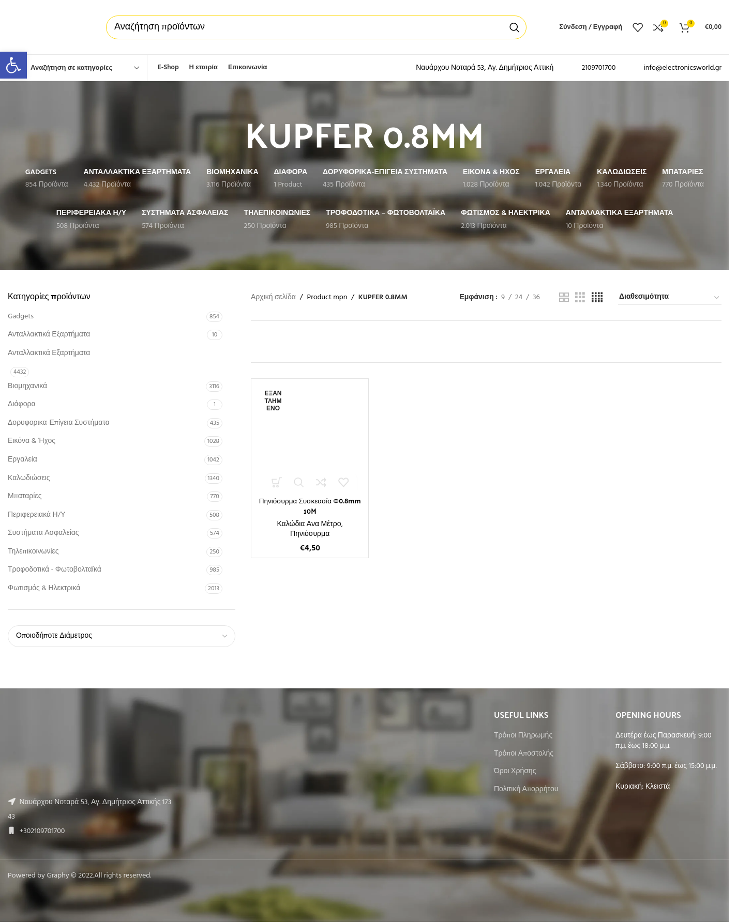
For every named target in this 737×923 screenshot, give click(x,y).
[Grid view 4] (597, 298)
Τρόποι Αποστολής (523, 754)
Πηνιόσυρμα (309, 534)
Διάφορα (21, 404)
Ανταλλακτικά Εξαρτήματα (49, 335)
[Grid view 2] (564, 298)
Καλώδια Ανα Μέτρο (309, 524)
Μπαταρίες (24, 496)
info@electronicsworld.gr (682, 68)
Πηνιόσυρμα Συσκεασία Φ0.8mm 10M (310, 505)
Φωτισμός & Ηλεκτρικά (44, 588)
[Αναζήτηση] (316, 27)
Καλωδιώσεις (29, 478)
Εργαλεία (22, 460)
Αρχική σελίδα (273, 297)
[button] (13, 65)
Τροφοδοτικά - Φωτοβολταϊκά (54, 570)
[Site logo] (46, 27)
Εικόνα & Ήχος (31, 441)
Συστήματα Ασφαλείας (43, 533)
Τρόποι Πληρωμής (523, 736)
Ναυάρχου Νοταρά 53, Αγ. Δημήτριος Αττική (484, 68)
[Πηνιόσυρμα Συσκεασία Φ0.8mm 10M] (310, 437)
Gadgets (21, 316)
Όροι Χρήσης (515, 771)
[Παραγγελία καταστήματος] (669, 297)
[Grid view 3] (580, 298)
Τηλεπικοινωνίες (33, 552)
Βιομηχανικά (27, 386)
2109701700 (598, 68)
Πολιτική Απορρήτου (526, 789)
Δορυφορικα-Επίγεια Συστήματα (59, 423)
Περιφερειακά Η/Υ (37, 515)
